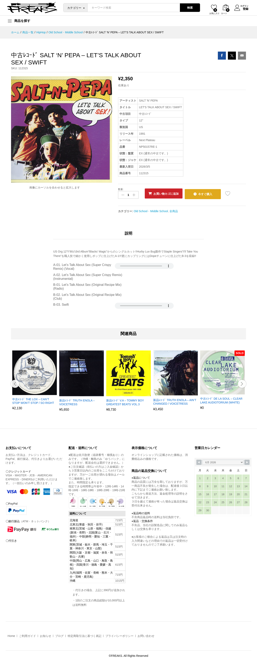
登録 (243, 8)
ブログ (59, 635)
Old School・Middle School (151, 210)
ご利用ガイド (27, 635)
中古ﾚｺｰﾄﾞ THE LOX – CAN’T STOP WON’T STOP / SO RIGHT (33, 400)
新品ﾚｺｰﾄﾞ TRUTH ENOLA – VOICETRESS (77, 401)
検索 (187, 7)
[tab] (128, 234)
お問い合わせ (146, 635)
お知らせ (45, 635)
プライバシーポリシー (119, 635)
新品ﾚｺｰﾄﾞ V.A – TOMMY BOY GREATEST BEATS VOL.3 (125, 401)
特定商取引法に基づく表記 (84, 635)
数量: (120, 189)
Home (11, 635)
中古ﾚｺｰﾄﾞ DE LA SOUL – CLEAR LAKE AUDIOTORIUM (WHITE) (221, 399)
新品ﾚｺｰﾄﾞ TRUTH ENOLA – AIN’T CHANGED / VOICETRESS (174, 401)
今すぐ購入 (209, 193)
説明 (128, 233)
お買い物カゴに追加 (167, 193)
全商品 (173, 210)
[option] (34, 381)
